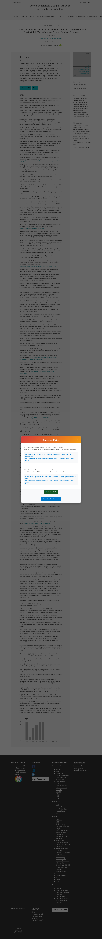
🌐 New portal (51, 492)
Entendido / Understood (51, 499)
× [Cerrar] (77, 439)
